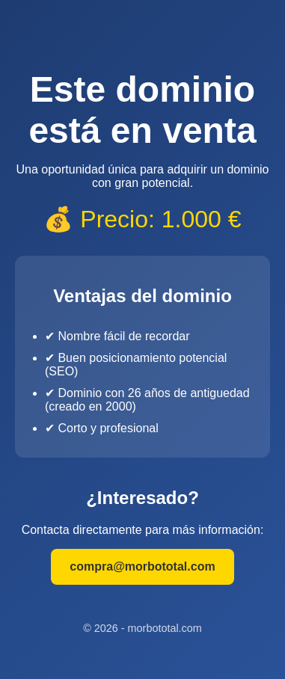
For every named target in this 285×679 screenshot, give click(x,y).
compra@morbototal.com (142, 566)
